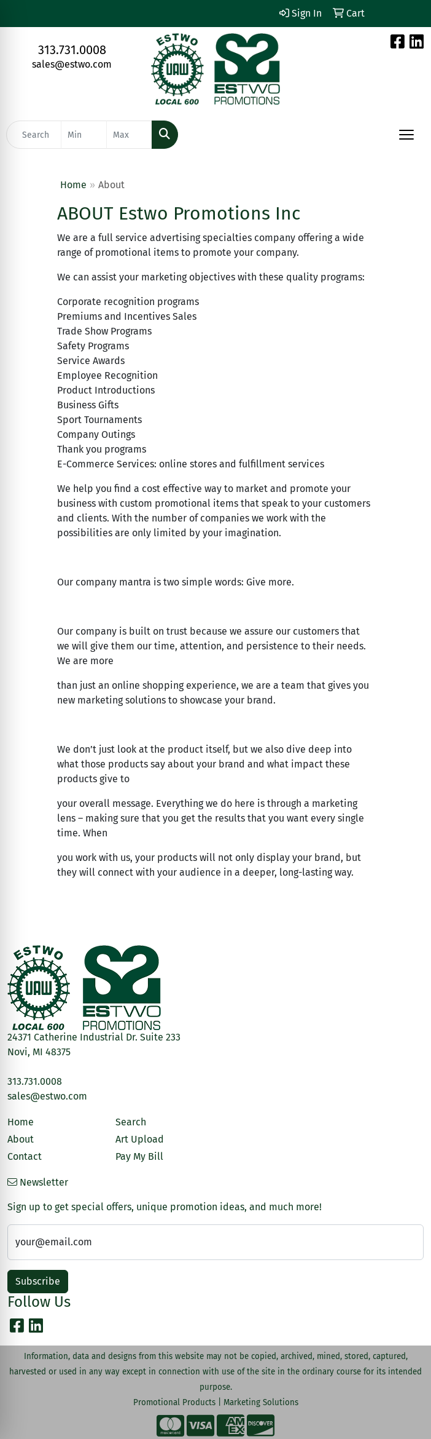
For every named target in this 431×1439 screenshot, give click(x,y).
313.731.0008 (72, 49)
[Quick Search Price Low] (84, 135)
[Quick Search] (33, 135)
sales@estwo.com (72, 64)
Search (130, 1122)
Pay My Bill (139, 1156)
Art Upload (139, 1139)
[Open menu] (406, 134)
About (20, 1139)
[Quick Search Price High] (129, 135)
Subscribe (37, 1281)
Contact (24, 1156)
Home (73, 185)
